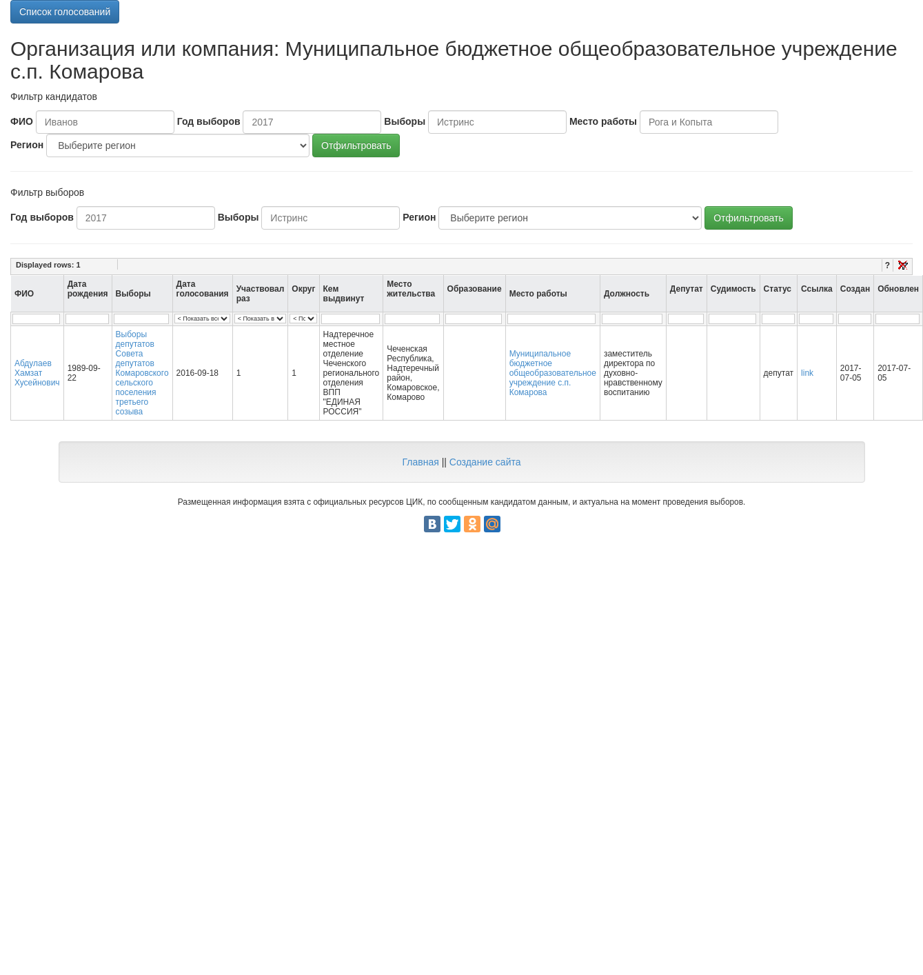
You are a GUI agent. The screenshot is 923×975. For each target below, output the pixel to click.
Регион (26, 144)
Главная (420, 462)
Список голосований (64, 11)
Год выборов (209, 121)
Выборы (404, 121)
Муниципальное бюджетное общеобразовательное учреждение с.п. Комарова (552, 373)
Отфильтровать (356, 145)
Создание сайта (485, 462)
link (807, 373)
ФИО (21, 121)
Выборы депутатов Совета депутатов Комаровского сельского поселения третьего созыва (142, 373)
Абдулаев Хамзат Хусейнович (37, 373)
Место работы (603, 121)
